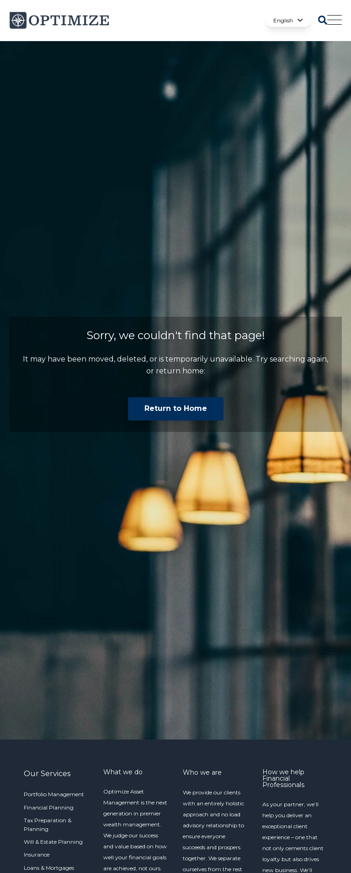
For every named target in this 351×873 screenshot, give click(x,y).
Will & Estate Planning (53, 841)
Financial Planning (49, 807)
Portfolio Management (54, 794)
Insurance (36, 854)
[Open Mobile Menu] (334, 20)
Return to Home (175, 408)
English (288, 20)
